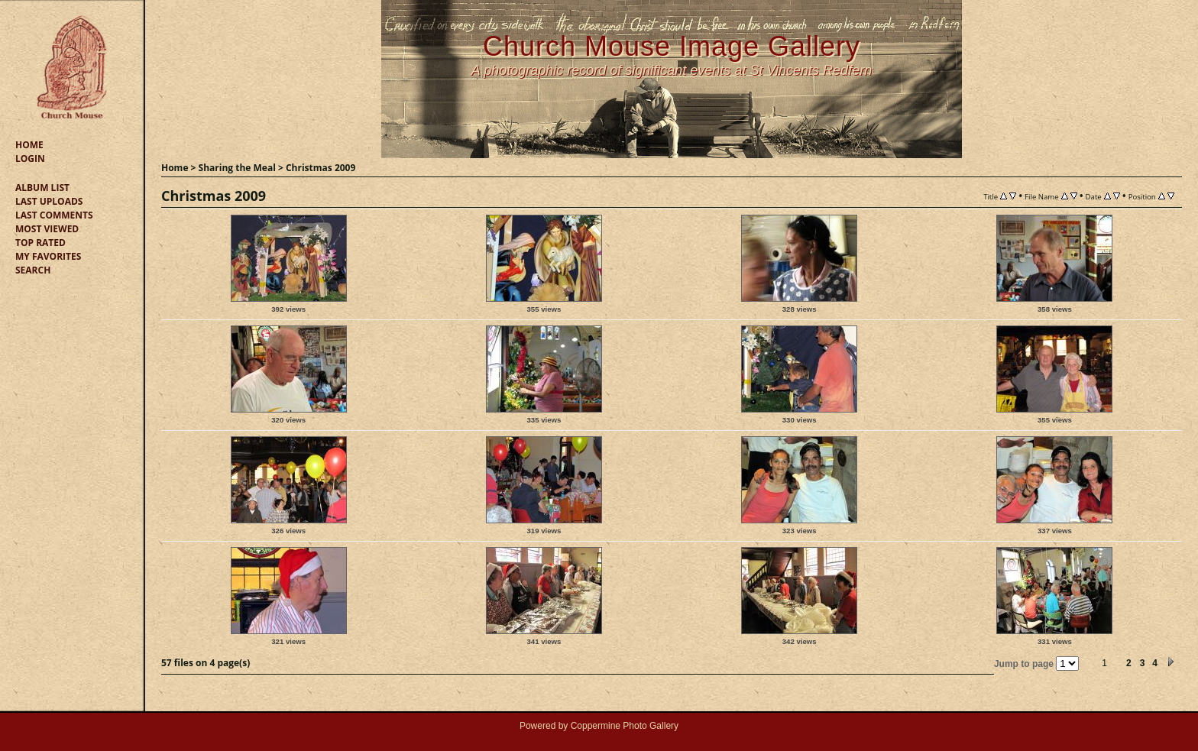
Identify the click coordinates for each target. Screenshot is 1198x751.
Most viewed (47, 228)
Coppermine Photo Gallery (624, 725)
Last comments (54, 215)
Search (32, 270)
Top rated (40, 242)
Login (30, 158)
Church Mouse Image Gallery (671, 46)
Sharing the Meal (237, 167)
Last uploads (49, 201)
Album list (42, 187)
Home (29, 144)
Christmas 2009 (320, 167)
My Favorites (48, 256)
